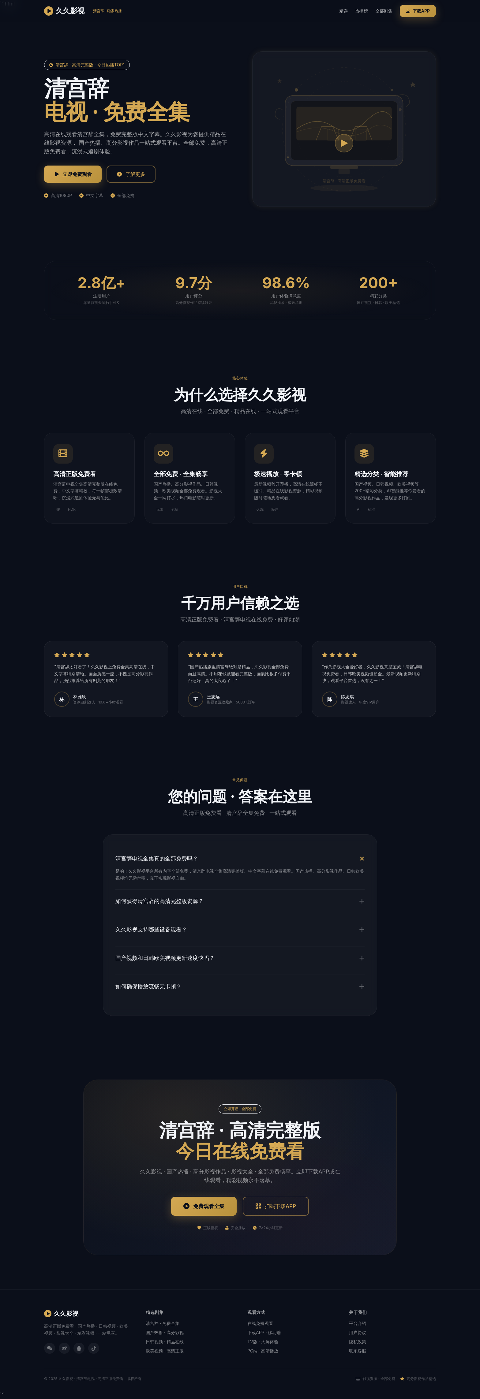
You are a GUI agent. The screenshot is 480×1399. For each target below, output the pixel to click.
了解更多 (131, 174)
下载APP (418, 10)
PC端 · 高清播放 (262, 1351)
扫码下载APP (277, 1206)
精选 (343, 10)
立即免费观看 (73, 174)
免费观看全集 (203, 1206)
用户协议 (357, 1333)
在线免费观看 (260, 1323)
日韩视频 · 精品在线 (165, 1342)
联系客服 (357, 1351)
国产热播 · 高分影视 (165, 1333)
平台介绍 (357, 1323)
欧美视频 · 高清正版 (165, 1351)
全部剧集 (383, 10)
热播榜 (361, 10)
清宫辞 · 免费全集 (162, 1323)
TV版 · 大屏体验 (262, 1342)
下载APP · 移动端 (264, 1333)
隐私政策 (357, 1342)
